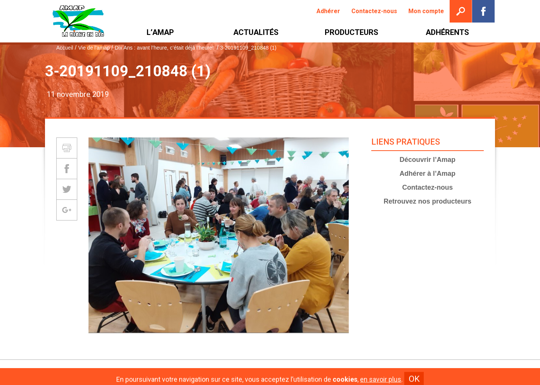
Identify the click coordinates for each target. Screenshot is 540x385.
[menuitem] (328, 11)
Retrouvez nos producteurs (427, 201)
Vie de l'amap (94, 48)
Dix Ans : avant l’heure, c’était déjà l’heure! (165, 48)
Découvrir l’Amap (427, 159)
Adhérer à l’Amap (427, 173)
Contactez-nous (427, 187)
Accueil (64, 48)
